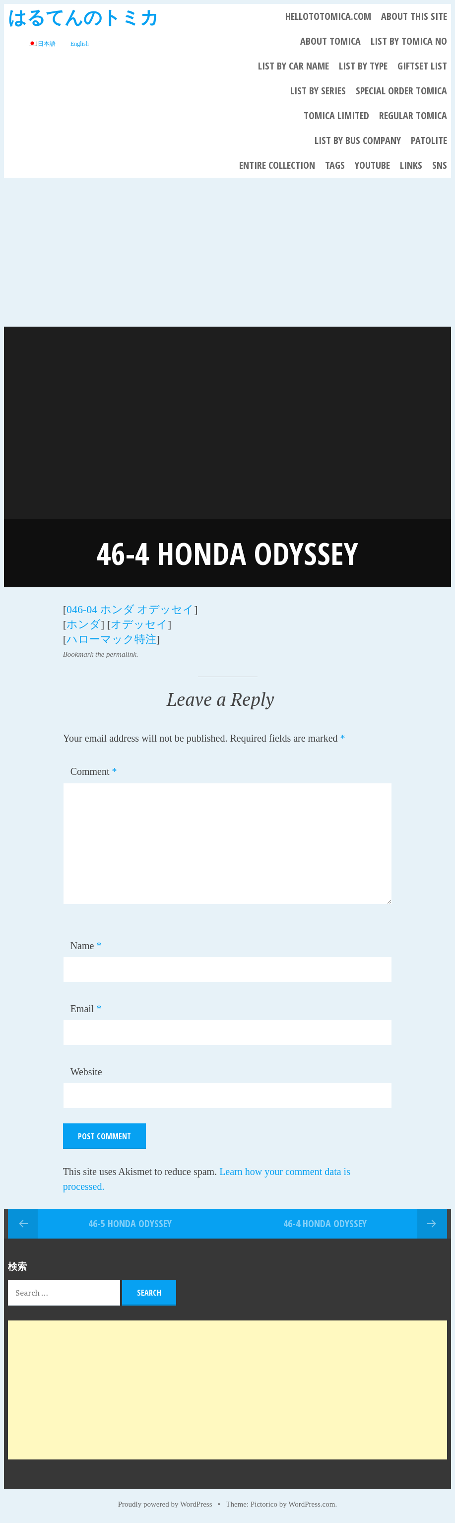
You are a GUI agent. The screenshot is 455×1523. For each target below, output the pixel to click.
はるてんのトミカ (83, 16)
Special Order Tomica (401, 90)
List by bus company (358, 140)
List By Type (363, 65)
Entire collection (277, 165)
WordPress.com (311, 1504)
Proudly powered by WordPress (165, 1504)
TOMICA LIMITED (336, 115)
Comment (93, 771)
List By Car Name (293, 65)
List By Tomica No (409, 41)
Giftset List (422, 65)
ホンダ (83, 624)
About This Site (414, 16)
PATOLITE (429, 140)
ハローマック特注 (111, 639)
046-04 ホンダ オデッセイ (130, 609)
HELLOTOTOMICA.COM (328, 16)
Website (86, 1071)
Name (86, 945)
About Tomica (330, 41)
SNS (439, 165)
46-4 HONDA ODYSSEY (325, 1223)
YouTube (372, 165)
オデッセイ (139, 624)
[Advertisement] (227, 252)
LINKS (411, 165)
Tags (335, 165)
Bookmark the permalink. (100, 654)
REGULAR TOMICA (413, 115)
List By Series (318, 90)
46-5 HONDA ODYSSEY (130, 1223)
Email (86, 1008)
